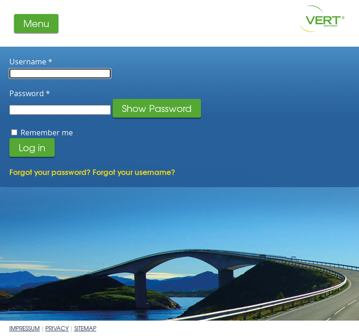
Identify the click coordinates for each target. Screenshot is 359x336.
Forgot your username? (134, 171)
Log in (32, 147)
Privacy (57, 328)
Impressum (24, 328)
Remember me (47, 132)
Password (29, 93)
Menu (36, 23)
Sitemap (85, 328)
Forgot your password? (51, 171)
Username (30, 61)
